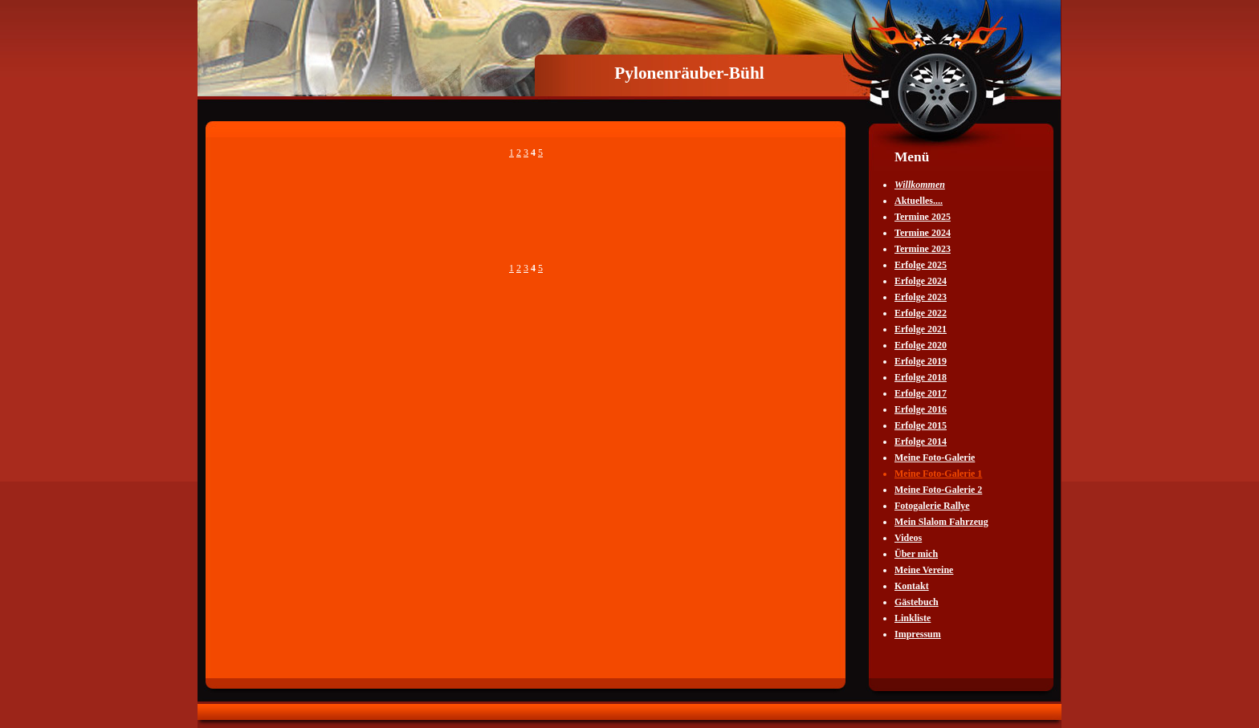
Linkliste (912, 618)
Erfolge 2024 (920, 281)
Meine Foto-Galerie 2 (938, 489)
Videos (908, 537)
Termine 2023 (922, 248)
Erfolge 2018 (920, 377)
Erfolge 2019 (920, 361)
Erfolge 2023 (920, 297)
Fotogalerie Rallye (932, 505)
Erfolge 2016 (920, 409)
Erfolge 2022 (920, 313)
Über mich (916, 553)
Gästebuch (916, 602)
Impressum (917, 634)
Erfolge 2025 (920, 264)
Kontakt (911, 586)
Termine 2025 (922, 216)
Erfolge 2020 (920, 345)
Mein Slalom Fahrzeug (941, 521)
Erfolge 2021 (920, 329)
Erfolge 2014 (920, 441)
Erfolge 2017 (920, 393)
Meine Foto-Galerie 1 (938, 473)
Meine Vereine (923, 569)
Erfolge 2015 (920, 425)
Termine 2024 (922, 232)
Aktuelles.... (918, 200)
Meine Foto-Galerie (934, 457)
